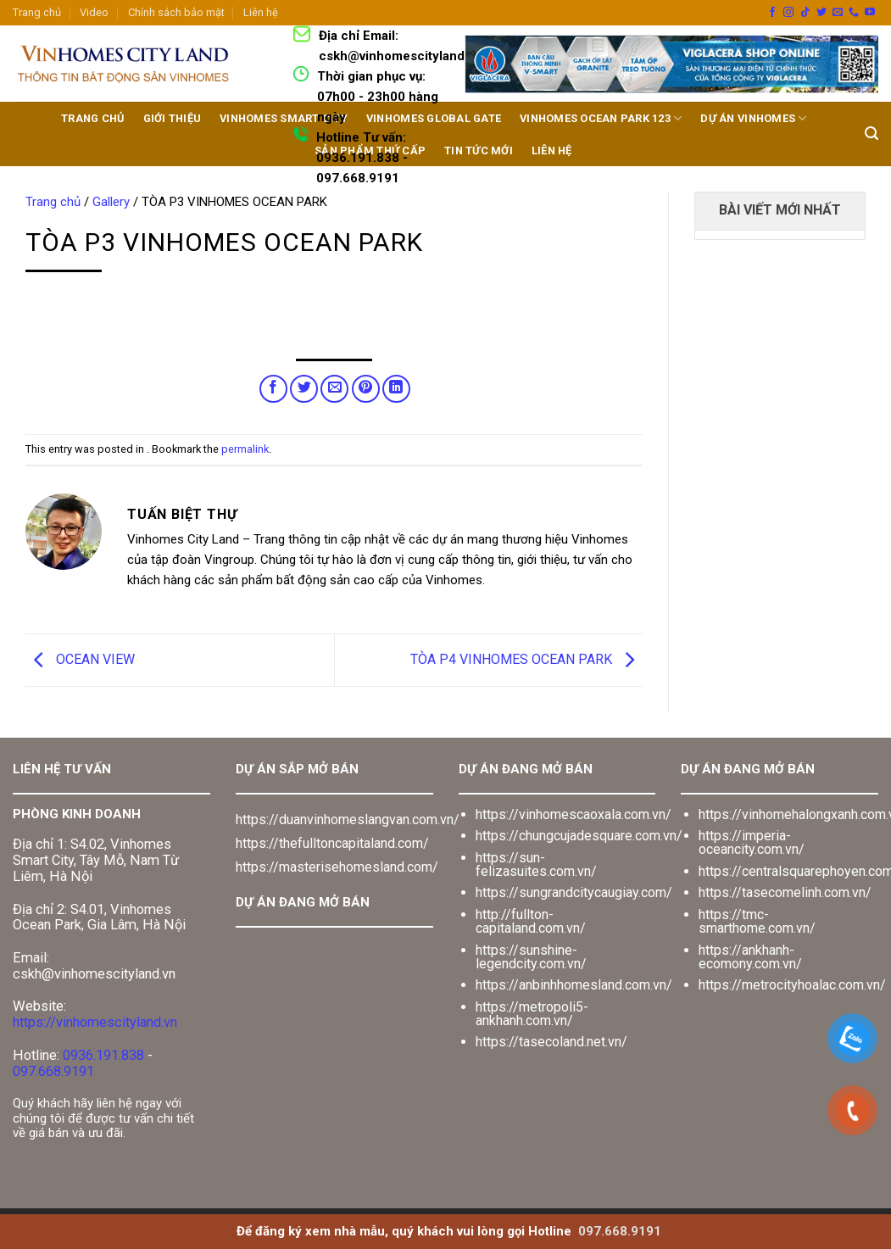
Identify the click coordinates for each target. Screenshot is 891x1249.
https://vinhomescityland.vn (95, 1022)
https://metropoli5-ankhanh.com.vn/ (532, 1014)
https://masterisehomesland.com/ (337, 867)
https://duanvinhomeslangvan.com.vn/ (347, 819)
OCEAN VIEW (80, 659)
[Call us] (854, 13)
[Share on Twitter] (304, 389)
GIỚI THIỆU (172, 118)
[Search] (871, 133)
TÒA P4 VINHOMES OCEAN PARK (526, 659)
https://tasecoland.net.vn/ (551, 1042)
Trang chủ (37, 12)
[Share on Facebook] (273, 389)
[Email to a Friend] (334, 389)
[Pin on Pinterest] (366, 389)
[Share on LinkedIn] (396, 389)
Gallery (111, 201)
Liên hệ (260, 12)
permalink (245, 449)
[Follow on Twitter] (821, 13)
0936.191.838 (103, 1055)
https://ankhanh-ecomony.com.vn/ (750, 957)
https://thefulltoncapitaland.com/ (332, 843)
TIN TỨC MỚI (478, 150)
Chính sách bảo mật (176, 12)
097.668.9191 (53, 1071)
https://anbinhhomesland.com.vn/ (574, 985)
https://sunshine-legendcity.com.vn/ (531, 957)
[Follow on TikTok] (805, 13)
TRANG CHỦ (92, 118)
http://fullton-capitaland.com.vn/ (531, 921)
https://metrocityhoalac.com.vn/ (792, 985)
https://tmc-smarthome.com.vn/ (757, 921)
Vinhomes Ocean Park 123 (601, 118)
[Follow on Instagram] (788, 13)
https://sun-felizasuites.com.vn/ (536, 864)
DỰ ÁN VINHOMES (753, 118)
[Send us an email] (838, 13)
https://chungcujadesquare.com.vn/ (579, 836)
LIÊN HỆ (552, 150)
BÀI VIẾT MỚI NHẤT (780, 210)
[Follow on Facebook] (772, 13)
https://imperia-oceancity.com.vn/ (752, 842)
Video (94, 12)
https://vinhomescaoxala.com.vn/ (573, 814)
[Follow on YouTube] (870, 13)
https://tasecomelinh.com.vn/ (785, 892)
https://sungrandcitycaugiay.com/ (574, 892)
